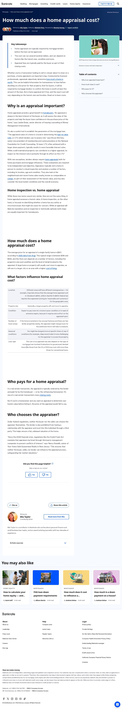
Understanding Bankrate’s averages (93, 643)
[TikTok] (24, 699)
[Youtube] (20, 699)
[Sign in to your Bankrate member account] (106, 4)
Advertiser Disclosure (113, 12)
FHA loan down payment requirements (45, 594)
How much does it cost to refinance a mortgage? (75, 596)
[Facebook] (4, 699)
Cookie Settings (87, 629)
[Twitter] (8, 699)
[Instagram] (12, 699)
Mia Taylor (23, 28)
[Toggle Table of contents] (118, 74)
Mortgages (6, 12)
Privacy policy (86, 624)
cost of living (51, 268)
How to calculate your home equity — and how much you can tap (14, 596)
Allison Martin (41, 600)
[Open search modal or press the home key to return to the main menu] (118, 3)
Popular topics (47, 634)
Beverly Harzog (59, 28)
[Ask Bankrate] (117, 704)
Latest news (46, 629)
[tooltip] (52, 463)
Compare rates (47, 624)
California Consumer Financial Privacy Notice (96, 657)
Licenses (85, 662)
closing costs (45, 395)
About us (5, 624)
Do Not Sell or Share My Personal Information (97, 634)
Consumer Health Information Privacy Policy (96, 638)
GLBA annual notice (88, 653)
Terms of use (86, 648)
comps (10, 179)
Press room (6, 634)
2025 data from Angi (26, 256)
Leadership (6, 629)
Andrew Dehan (71, 600)
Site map (5, 648)
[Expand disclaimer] (118, 65)
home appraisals (51, 159)
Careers (5, 643)
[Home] (7, 4)
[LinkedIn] (16, 699)
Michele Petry (39, 28)
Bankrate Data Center (10, 638)
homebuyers (48, 113)
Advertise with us (48, 638)
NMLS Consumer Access (35, 688)
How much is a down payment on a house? (105, 594)
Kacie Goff (8, 600)
